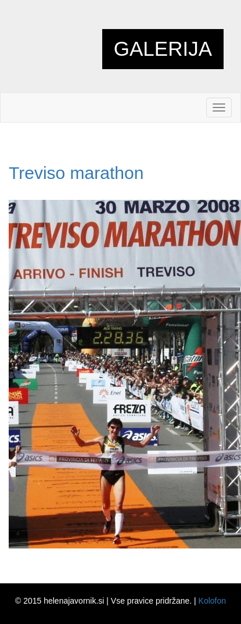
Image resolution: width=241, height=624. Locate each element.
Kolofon (212, 600)
